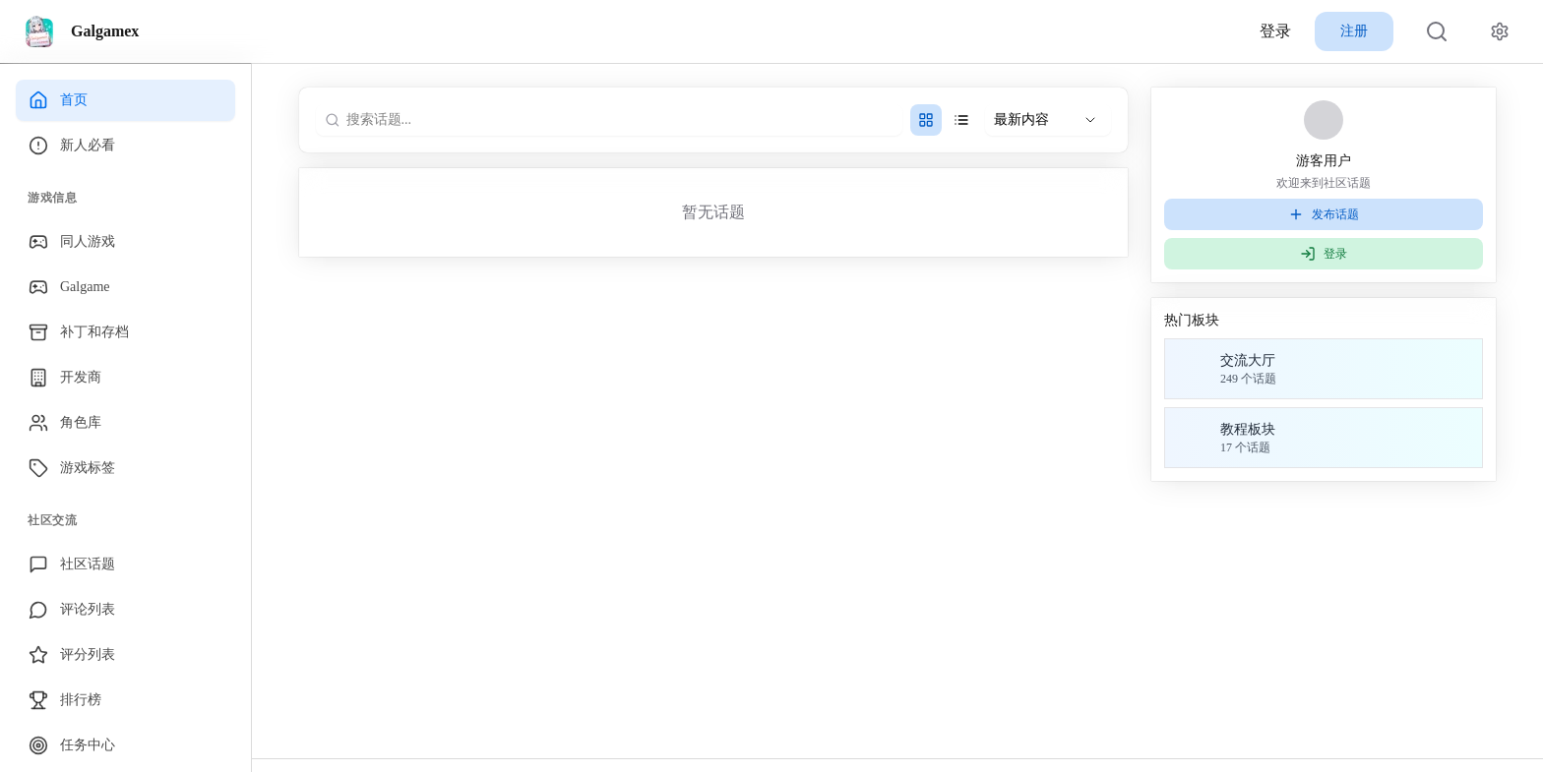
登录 (1275, 31)
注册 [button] (1354, 31)
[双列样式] (926, 120)
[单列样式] (961, 120)
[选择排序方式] (1048, 120)
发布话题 (1323, 214)
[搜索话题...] (617, 120)
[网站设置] (1499, 31)
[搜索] (1436, 31)
